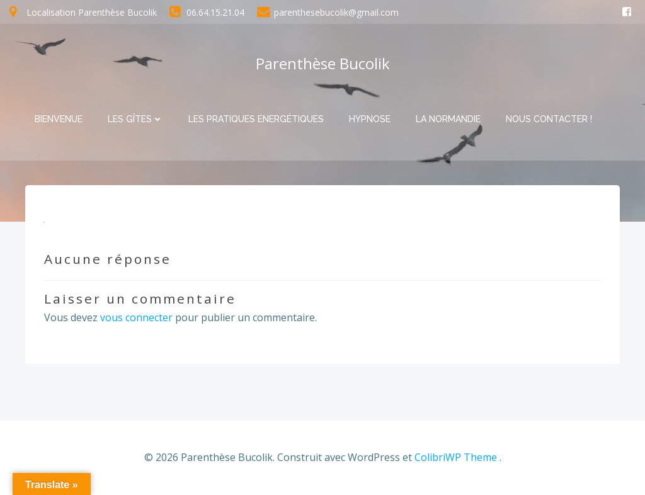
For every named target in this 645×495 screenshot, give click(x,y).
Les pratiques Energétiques (256, 119)
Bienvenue (59, 119)
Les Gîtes (135, 119)
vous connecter (136, 317)
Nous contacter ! (549, 119)
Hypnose (370, 119)
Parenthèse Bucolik (323, 63)
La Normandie (448, 119)
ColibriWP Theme (455, 457)
